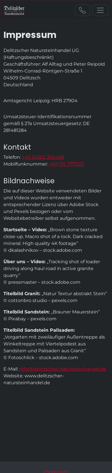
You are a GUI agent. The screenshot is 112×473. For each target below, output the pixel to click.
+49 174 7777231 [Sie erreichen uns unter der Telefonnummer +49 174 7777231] (66, 164)
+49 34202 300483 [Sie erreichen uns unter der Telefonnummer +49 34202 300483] (82, 10)
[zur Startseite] (14, 10)
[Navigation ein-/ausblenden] (100, 10)
